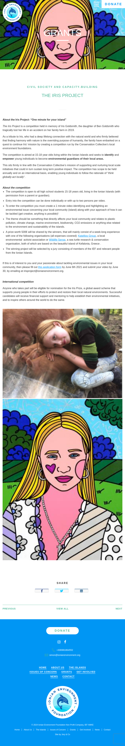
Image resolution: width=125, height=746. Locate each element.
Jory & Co (66, 734)
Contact (68, 676)
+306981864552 (62, 650)
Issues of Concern (43, 672)
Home (43, 667)
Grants (66, 672)
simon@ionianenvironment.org (62, 655)
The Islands (77, 667)
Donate (113, 4)
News (54, 676)
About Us (57, 667)
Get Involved (85, 672)
